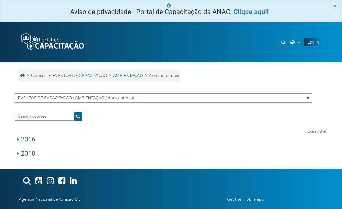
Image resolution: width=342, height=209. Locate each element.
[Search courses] (44, 116)
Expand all (317, 131)
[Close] (335, 6)
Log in (313, 42)
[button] (284, 42)
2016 (28, 139)
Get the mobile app (245, 199)
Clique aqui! (251, 12)
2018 (28, 153)
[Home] (52, 42)
